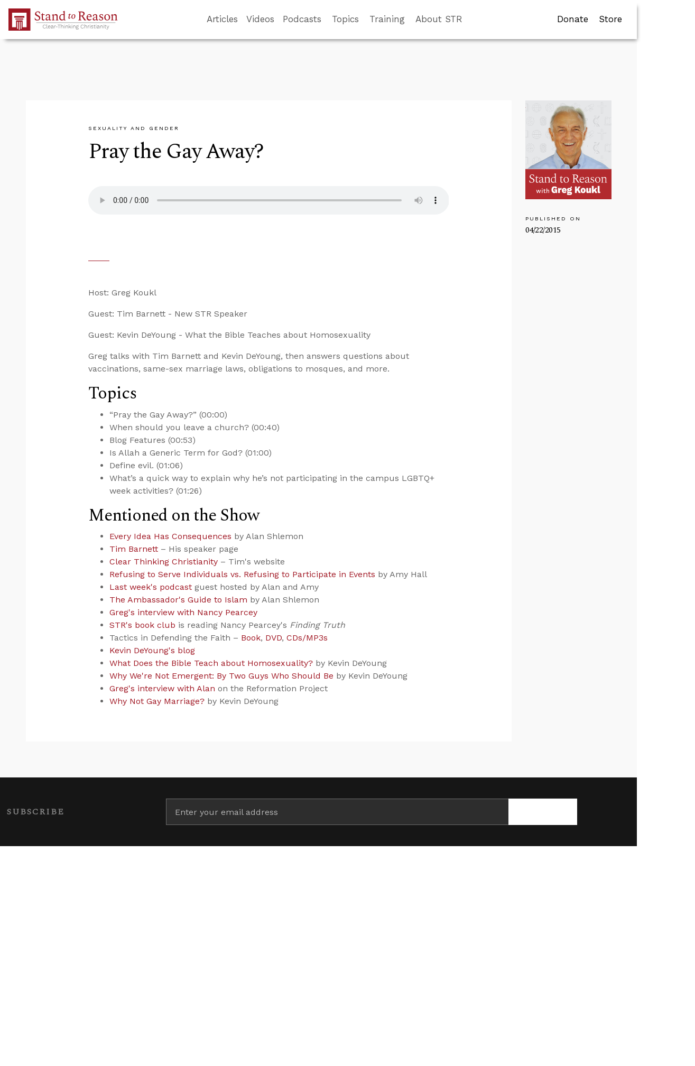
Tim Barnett (133, 549)
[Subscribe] (542, 812)
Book (251, 638)
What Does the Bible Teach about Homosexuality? (211, 663)
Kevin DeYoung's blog (152, 650)
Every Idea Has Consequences (170, 536)
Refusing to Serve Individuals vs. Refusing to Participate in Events (242, 574)
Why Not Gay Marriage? (157, 701)
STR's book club (142, 625)
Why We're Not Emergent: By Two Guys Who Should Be (221, 676)
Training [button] (387, 19)
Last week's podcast (150, 587)
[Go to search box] (472, 19)
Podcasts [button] (302, 19)
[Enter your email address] (337, 812)
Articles (222, 19)
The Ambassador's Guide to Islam (178, 600)
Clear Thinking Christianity (163, 562)
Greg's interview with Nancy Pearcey (183, 612)
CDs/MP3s (307, 638)
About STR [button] (438, 19)
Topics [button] (345, 19)
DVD (273, 638)
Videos (260, 19)
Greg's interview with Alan (162, 688)
